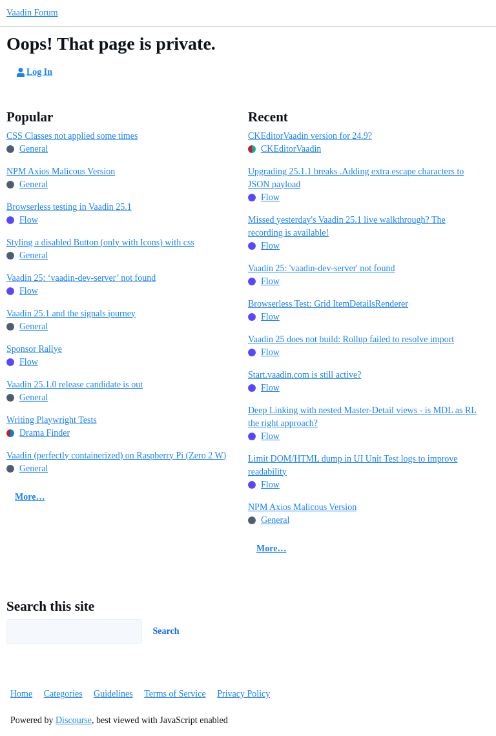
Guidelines (113, 694)
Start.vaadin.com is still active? (304, 375)
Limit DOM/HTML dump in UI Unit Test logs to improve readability (353, 465)
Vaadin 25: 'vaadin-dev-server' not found (321, 268)
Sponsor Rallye (34, 349)
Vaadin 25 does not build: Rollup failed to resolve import (351, 339)
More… (30, 497)
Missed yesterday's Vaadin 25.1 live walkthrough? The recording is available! (347, 226)
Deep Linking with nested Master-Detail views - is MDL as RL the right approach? (362, 416)
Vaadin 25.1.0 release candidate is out (74, 384)
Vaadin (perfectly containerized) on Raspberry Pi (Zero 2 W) (116, 455)
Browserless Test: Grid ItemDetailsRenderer (328, 304)
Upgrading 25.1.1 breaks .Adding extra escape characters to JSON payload (356, 178)
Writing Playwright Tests (51, 420)
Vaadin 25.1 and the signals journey (71, 313)
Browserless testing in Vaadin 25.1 (69, 207)
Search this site (50, 606)
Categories (63, 694)
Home (21, 694)
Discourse (74, 720)
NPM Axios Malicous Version (60, 171)
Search (166, 631)
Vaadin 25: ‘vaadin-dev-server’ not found (81, 278)
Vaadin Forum (32, 12)
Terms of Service (174, 694)
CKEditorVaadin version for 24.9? (310, 136)
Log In (33, 72)
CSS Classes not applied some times (72, 136)
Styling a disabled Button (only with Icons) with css (100, 242)
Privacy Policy (243, 694)
